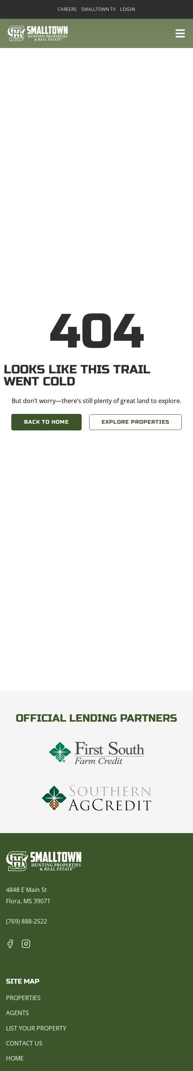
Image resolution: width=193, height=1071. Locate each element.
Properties (23, 998)
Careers (67, 9)
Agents (17, 1013)
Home (15, 1058)
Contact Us (24, 1043)
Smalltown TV (98, 9)
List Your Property (36, 1028)
